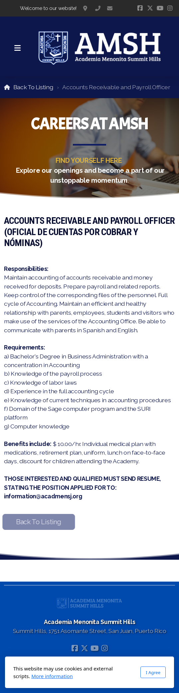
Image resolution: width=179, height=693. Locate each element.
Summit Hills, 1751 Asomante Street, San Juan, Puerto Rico (86, 8)
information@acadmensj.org (109, 8)
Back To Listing (33, 87)
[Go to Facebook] (140, 8)
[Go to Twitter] (150, 8)
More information (52, 676)
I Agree (153, 672)
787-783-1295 (97, 8)
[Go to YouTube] (160, 8)
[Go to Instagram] (170, 8)
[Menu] (17, 48)
